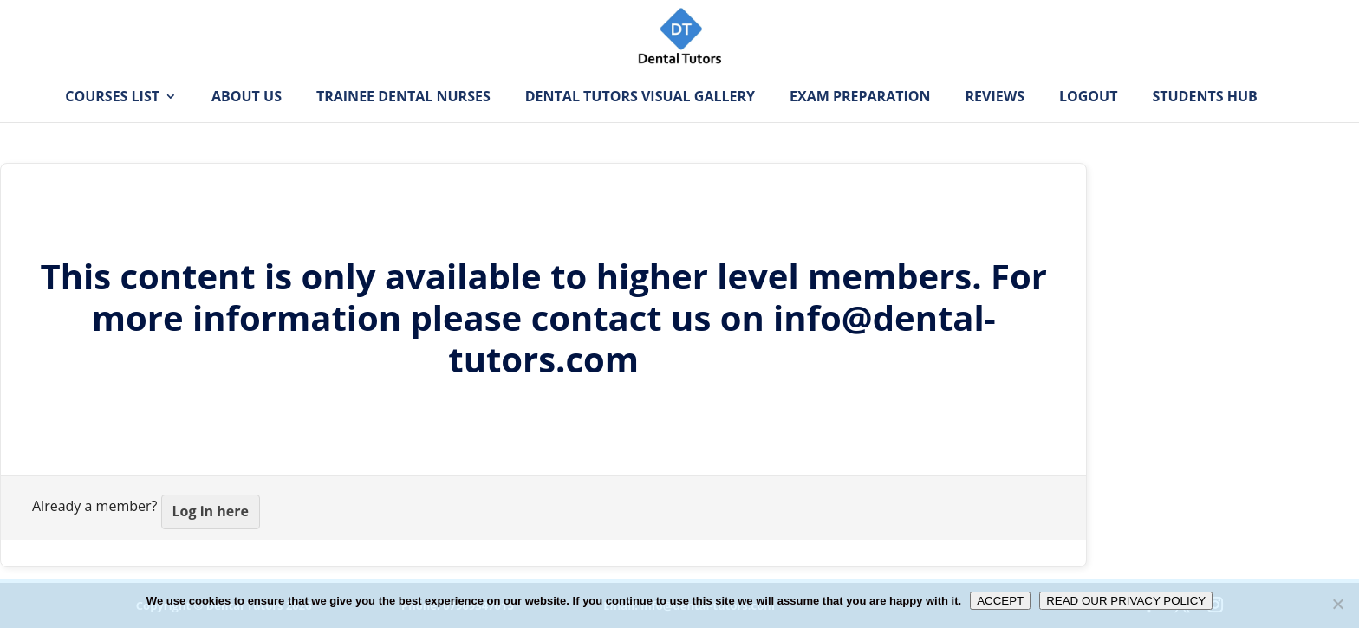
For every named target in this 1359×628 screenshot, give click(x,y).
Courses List (112, 124)
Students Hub (1204, 124)
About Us (246, 124)
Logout (1088, 124)
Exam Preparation (860, 124)
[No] (1337, 603)
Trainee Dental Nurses (403, 124)
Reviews (995, 124)
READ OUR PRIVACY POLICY (1126, 600)
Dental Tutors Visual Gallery (640, 124)
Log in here (210, 511)
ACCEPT (1000, 600)
